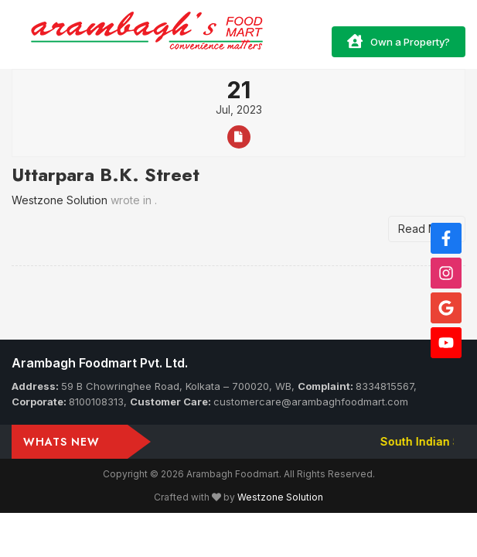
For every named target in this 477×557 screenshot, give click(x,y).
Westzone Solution (280, 497)
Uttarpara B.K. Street (105, 174)
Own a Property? (398, 41)
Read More (426, 228)
